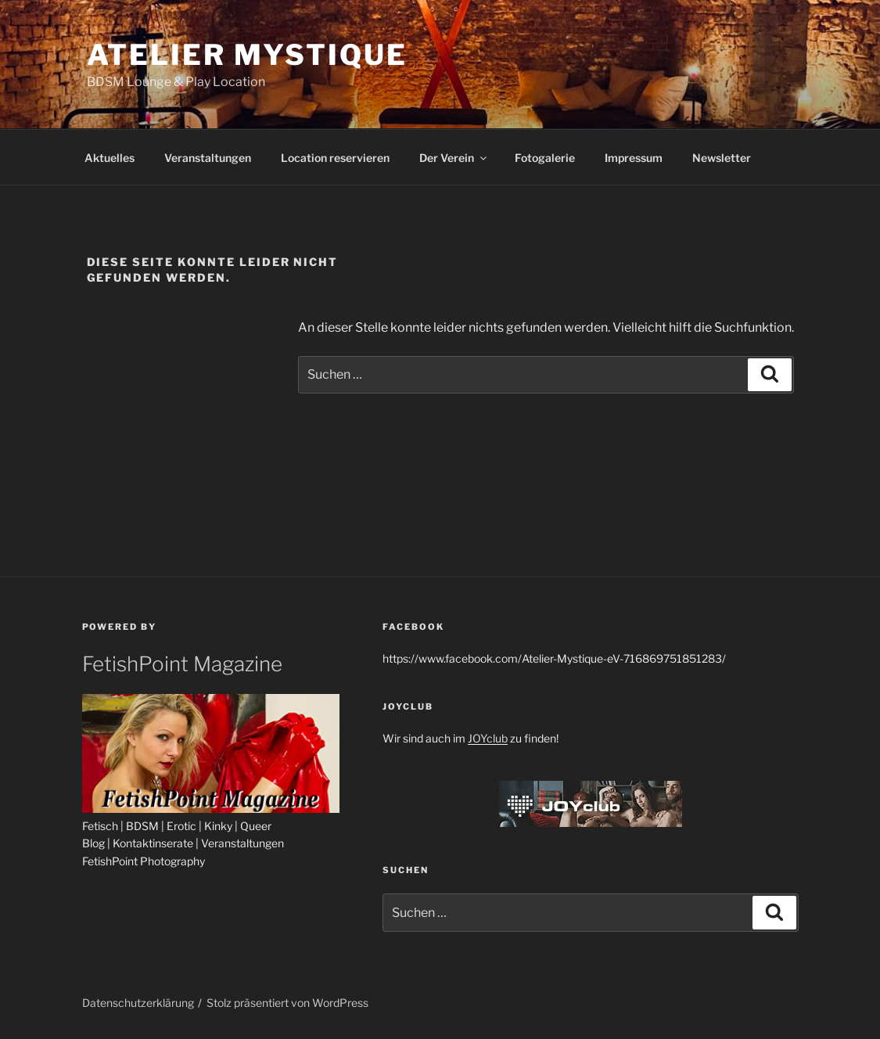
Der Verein (454, 157)
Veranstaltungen (207, 157)
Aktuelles (109, 157)
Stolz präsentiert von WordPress (287, 1002)
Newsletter (721, 157)
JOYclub (488, 738)
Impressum (634, 157)
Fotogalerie (545, 157)
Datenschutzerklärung (138, 1002)
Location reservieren (335, 157)
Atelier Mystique (247, 55)
